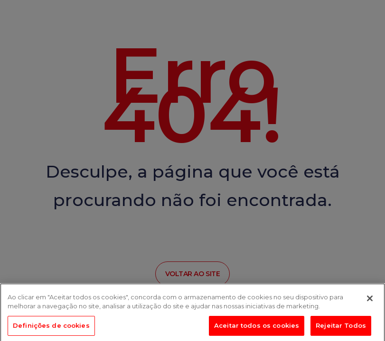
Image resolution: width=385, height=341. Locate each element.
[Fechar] (369, 299)
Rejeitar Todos (341, 327)
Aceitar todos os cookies (256, 327)
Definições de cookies (51, 327)
